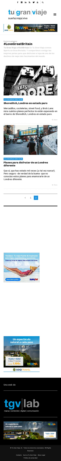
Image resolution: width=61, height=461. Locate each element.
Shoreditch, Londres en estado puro (25, 103)
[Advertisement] (30, 227)
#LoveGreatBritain (13, 99)
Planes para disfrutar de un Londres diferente (26, 164)
